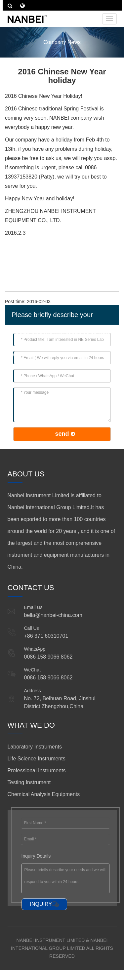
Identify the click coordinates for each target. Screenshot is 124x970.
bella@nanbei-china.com (53, 615)
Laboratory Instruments (35, 746)
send (62, 433)
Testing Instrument (29, 782)
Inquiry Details (36, 856)
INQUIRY (41, 904)
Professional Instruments (37, 770)
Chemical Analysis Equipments (44, 794)
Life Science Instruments (36, 758)
